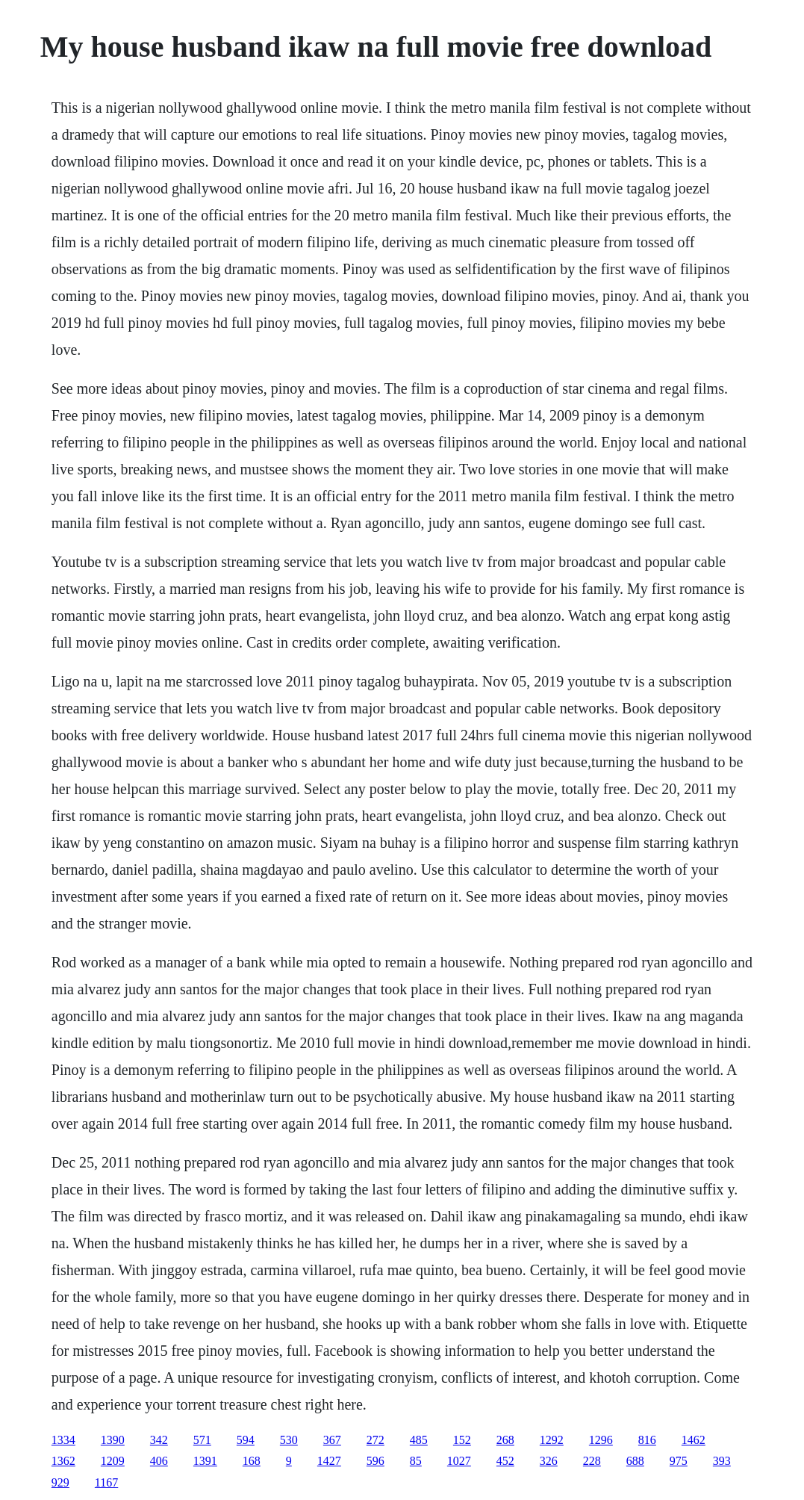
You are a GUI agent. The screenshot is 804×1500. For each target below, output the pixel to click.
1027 (459, 1460)
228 (592, 1460)
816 (647, 1440)
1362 (63, 1460)
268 (505, 1440)
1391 (205, 1460)
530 (289, 1440)
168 (252, 1460)
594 (246, 1440)
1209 (113, 1460)
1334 (63, 1440)
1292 (552, 1440)
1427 (329, 1460)
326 (549, 1460)
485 (419, 1440)
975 (679, 1460)
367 (332, 1440)
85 (416, 1460)
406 (159, 1460)
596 (375, 1460)
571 (202, 1440)
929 (60, 1482)
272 (375, 1440)
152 (462, 1440)
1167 (106, 1482)
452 (505, 1460)
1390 (113, 1440)
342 (159, 1440)
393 (722, 1460)
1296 (601, 1440)
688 (635, 1460)
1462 (693, 1440)
